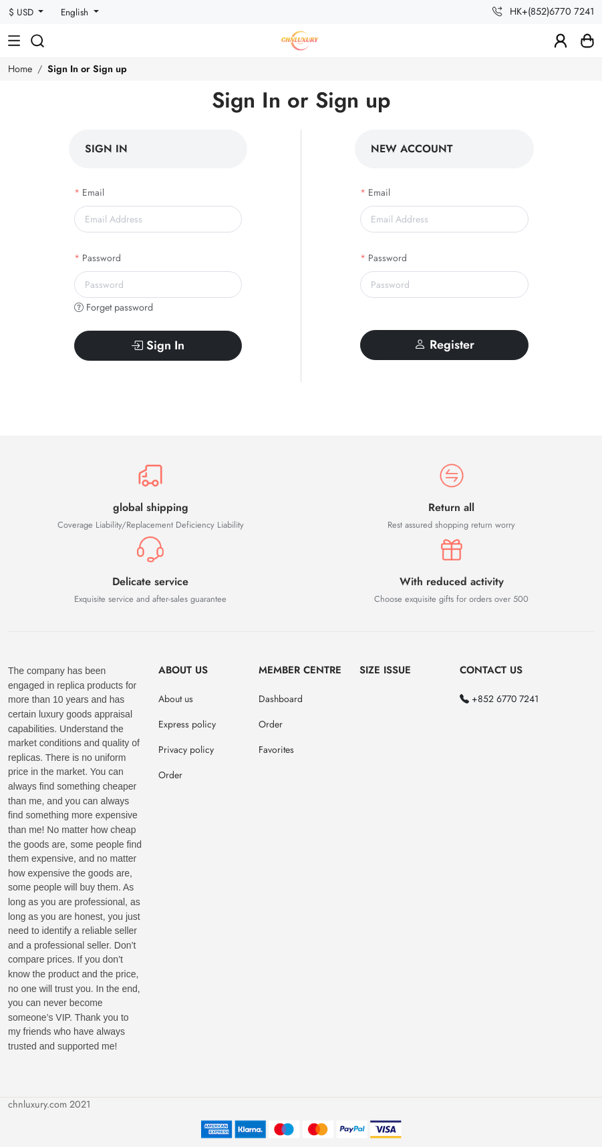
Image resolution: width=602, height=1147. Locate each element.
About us (175, 698)
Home (20, 68)
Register (444, 344)
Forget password (113, 307)
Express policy (187, 724)
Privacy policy (186, 749)
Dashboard (281, 698)
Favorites (276, 749)
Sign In (157, 345)
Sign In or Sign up (87, 68)
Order (170, 775)
